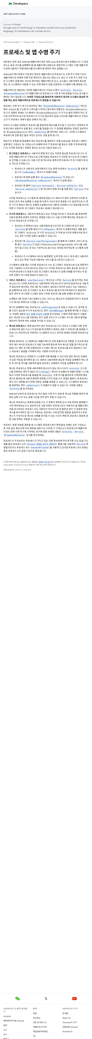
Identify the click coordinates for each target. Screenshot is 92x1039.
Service (77, 90)
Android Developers (11, 42)
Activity (65, 90)
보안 (5, 1025)
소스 (5, 1030)
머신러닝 (36, 1018)
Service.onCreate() (43, 185)
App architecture (14, 14)
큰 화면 (65, 1013)
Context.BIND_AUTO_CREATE (42, 444)
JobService (40, 132)
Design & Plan (29, 42)
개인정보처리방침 (40, 1031)
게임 (35, 1013)
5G (34, 1036)
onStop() (45, 371)
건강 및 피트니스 (40, 1022)
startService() (36, 280)
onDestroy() (33, 385)
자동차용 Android (70, 1027)
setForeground (50, 307)
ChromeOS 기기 (69, 1022)
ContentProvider (40, 447)
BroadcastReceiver (14, 93)
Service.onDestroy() (27, 189)
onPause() (49, 229)
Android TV (67, 1031)
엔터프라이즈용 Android (13, 1020)
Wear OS (66, 1018)
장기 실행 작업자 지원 (36, 314)
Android (7, 1016)
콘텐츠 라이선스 (45, 462)
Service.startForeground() (42, 241)
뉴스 (5, 1034)
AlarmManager (56, 310)
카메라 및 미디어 (40, 1027)
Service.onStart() (67, 185)
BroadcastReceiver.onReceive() (61, 106)
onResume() (29, 172)
